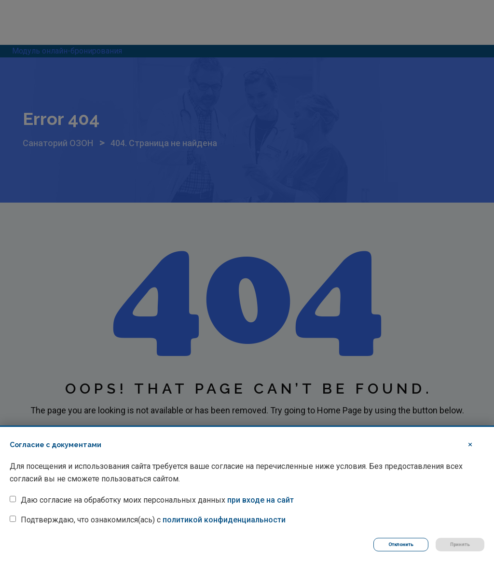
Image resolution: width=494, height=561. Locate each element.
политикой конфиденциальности (224, 519)
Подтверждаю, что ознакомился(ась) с (153, 519)
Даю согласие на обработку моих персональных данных (157, 500)
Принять (460, 544)
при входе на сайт (260, 500)
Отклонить (400, 544)
